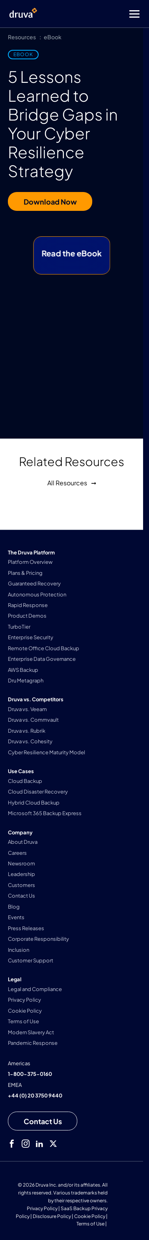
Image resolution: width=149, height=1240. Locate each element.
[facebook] (12, 1144)
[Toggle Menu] (106, 14)
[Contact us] (42, 1121)
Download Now (50, 201)
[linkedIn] (39, 1144)
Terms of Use (90, 1224)
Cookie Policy (89, 1216)
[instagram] (26, 1144)
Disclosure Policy (52, 1216)
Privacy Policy (42, 1208)
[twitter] (53, 1144)
